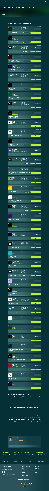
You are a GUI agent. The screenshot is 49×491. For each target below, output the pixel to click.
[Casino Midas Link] (10, 206)
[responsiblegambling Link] (21, 484)
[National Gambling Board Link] (27, 484)
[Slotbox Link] (10, 216)
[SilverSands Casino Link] (10, 57)
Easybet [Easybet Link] (13, 186)
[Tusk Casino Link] (10, 94)
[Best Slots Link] (41, 458)
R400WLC (30, 70)
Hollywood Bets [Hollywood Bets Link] (14, 149)
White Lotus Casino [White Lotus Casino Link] (15, 65)
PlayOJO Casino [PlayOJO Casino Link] (14, 279)
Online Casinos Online (4, 9)
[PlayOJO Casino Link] (10, 281)
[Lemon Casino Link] (10, 75)
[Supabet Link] (10, 122)
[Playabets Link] (10, 178)
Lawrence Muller (12, 18)
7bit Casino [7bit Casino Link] (14, 289)
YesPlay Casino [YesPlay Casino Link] (14, 298)
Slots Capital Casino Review (16, 263)
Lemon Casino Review (15, 76)
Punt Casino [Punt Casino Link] (14, 46)
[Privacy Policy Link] (24, 471)
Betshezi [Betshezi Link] (13, 233)
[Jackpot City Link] (10, 103)
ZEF (30, 350)
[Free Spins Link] (41, 456)
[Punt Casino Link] (10, 47)
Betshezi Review (14, 235)
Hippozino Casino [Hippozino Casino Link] (15, 344)
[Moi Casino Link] (10, 375)
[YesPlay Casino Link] (10, 299)
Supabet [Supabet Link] (13, 121)
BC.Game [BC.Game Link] (13, 326)
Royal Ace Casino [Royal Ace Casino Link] (15, 383)
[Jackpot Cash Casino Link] (10, 85)
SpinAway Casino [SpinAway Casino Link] (15, 270)
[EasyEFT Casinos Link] (18, 454)
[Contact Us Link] (23, 469)
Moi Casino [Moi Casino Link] (14, 373)
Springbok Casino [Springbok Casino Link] (15, 27)
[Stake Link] (10, 169)
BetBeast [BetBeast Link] (13, 224)
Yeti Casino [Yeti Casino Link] (14, 307)
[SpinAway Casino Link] (10, 271)
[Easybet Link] (10, 188)
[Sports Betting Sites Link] (37, 469)
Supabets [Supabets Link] (13, 196)
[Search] (47, 1)
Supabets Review (14, 198)
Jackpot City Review (15, 104)
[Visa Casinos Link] (18, 459)
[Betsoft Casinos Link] (29, 461)
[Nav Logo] (5, 1)
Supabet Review (14, 123)
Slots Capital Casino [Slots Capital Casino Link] (15, 261)
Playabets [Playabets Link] (13, 177)
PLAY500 (30, 32)
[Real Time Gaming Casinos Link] (29, 454)
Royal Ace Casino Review (15, 385)
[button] (45, 1)
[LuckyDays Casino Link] (10, 253)
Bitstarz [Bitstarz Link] (13, 335)
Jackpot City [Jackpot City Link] (14, 102)
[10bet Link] (10, 132)
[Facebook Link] (2, 472)
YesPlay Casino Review (15, 300)
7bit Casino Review (14, 291)
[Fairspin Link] (10, 244)
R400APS (30, 163)
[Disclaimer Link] (23, 472)
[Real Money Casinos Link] (37, 471)
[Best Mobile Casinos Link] (7, 461)
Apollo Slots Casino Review (16, 160)
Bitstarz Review (14, 337)
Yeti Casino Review (14, 309)
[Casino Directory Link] (37, 468)
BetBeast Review (14, 226)
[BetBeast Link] (10, 225)
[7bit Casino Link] (10, 290)
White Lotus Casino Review (16, 67)
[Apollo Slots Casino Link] (10, 159)
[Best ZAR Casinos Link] (7, 458)
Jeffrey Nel (4, 18)
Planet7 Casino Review (15, 366)
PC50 (30, 191)
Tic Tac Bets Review (15, 114)
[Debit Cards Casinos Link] (18, 456)
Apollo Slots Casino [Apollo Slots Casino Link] (15, 158)
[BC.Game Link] (10, 327)
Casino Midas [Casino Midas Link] (14, 205)
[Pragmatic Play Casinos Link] (29, 458)
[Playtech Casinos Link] (29, 459)
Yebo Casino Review (15, 39)
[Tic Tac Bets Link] (10, 113)
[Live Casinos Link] (36, 472)
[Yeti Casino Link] (10, 308)
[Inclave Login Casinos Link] (41, 461)
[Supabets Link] (10, 197)
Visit (37, 32)
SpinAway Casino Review (15, 272)
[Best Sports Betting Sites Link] (41, 459)
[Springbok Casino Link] (10, 29)
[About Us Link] (23, 468)
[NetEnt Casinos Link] (29, 456)
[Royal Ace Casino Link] (10, 384)
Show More (37, 28)
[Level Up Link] (10, 356)
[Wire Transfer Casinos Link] (18, 461)
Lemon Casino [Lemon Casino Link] (14, 74)
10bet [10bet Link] (13, 130)
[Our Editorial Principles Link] (25, 475)
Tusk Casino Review (15, 95)
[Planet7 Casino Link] (10, 365)
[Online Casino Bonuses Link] (7, 454)
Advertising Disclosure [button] (11, 25)
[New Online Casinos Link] (7, 459)
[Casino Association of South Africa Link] (30, 484)
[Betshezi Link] (10, 234)
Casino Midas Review (15, 207)
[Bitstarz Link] (10, 336)
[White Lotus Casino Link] (10, 66)
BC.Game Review (14, 328)
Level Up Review (14, 357)
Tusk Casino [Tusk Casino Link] (14, 93)
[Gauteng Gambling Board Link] (24, 484)
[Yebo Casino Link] (10, 38)
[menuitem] (13, 1)
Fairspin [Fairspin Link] (13, 242)
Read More (3, 14)
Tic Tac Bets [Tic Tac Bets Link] (14, 112)
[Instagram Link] (6, 472)
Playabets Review (14, 179)
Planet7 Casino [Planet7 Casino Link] (14, 364)
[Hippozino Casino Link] (10, 346)
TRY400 (30, 88)
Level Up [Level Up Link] (13, 355)
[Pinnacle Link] (10, 318)
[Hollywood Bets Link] (10, 150)
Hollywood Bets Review (15, 151)
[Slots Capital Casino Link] (10, 262)
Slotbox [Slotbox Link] (13, 214)
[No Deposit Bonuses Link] (7, 456)
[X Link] (4, 472)
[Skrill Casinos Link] (18, 458)
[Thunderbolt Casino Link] (10, 141)
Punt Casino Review (15, 48)
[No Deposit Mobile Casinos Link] (41, 454)
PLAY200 (30, 51)
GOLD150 (30, 210)
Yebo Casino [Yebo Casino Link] (14, 37)
